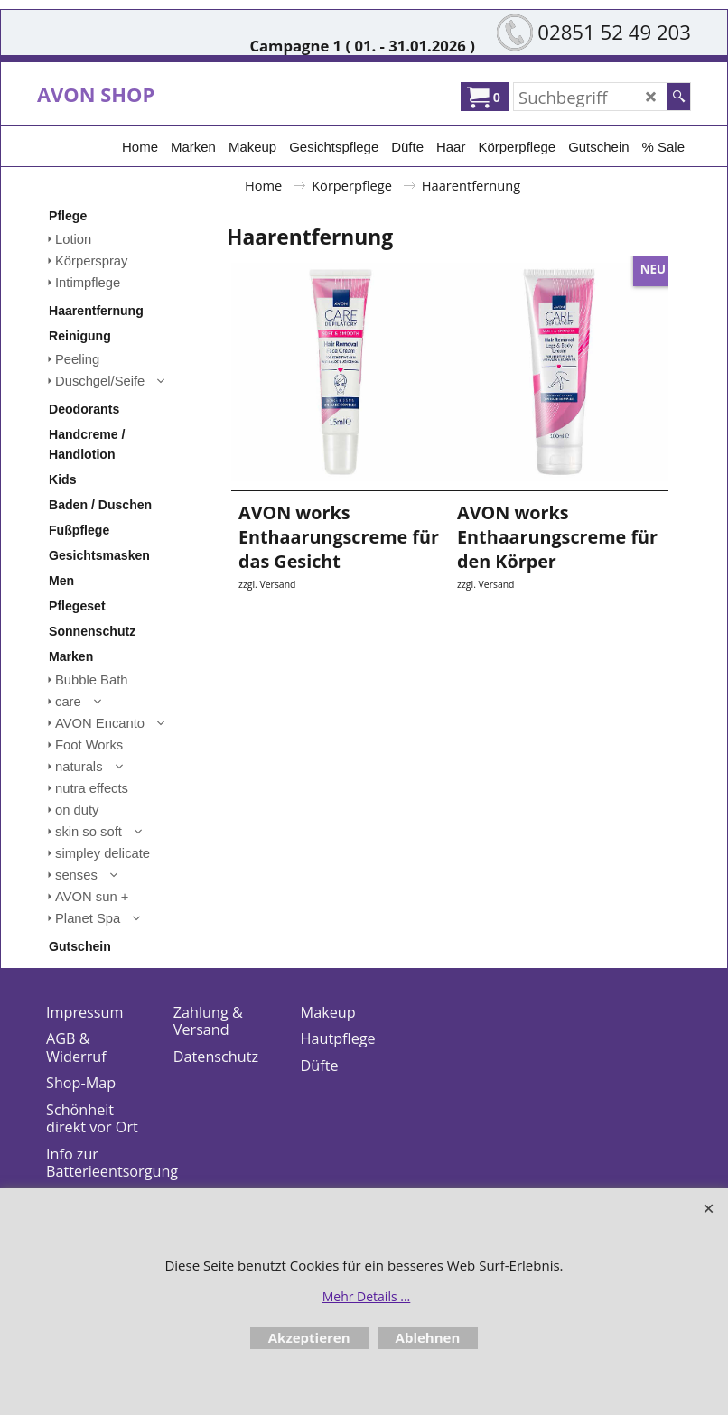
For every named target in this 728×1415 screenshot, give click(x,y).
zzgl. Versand (266, 600)
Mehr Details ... (366, 1296)
